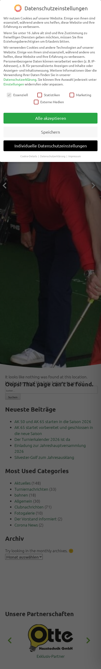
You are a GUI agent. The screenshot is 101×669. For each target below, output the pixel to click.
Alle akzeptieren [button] (50, 118)
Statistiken (48, 95)
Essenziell (17, 95)
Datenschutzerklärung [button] (53, 156)
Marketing (80, 95)
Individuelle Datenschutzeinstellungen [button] (50, 145)
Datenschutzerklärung (19, 79)
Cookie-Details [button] (29, 156)
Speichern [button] (50, 131)
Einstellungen (13, 84)
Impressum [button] (74, 156)
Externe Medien (49, 102)
